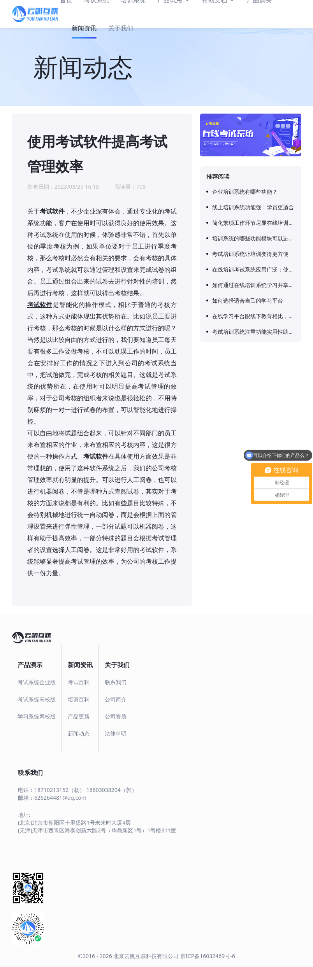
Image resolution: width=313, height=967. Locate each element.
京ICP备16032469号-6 (207, 956)
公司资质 (116, 716)
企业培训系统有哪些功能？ (245, 191)
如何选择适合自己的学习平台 (247, 300)
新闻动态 (79, 733)
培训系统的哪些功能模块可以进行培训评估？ (253, 238)
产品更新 (79, 716)
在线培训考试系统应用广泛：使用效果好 (253, 269)
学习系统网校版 (37, 716)
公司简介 (116, 699)
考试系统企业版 (37, 682)
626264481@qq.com (60, 797)
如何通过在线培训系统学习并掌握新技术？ (253, 285)
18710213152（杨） (59, 790)
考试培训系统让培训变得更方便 (250, 254)
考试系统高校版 (37, 699)
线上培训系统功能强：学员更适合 (253, 207)
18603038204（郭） (111, 790)
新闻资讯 (84, 28)
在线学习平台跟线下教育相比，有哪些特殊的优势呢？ (253, 316)
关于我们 (120, 28)
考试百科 (79, 682)
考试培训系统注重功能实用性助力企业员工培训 (253, 331)
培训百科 (79, 699)
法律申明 (116, 733)
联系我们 (116, 682)
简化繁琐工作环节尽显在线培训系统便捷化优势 (253, 222)
